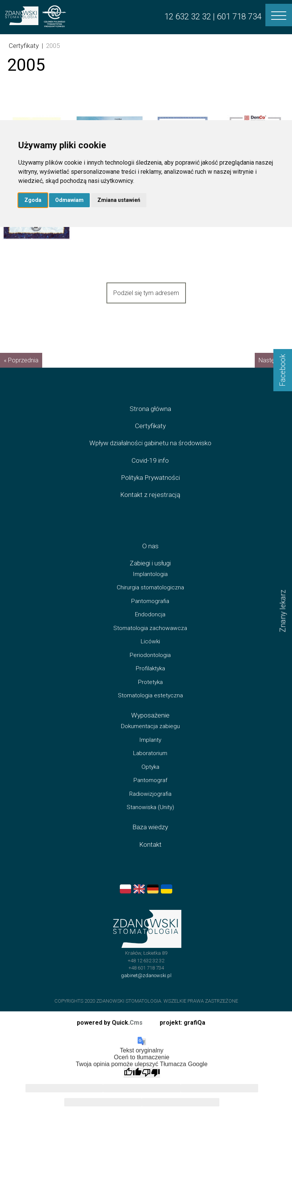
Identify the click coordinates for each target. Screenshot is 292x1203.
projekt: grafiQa (182, 1022)
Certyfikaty (24, 45)
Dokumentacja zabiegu (150, 735)
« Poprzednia (21, 369)
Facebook (282, 370)
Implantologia (150, 582)
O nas (150, 555)
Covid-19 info (150, 469)
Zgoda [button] (32, 200)
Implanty (150, 748)
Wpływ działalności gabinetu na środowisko (150, 452)
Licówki (150, 650)
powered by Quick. (110, 1022)
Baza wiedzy (150, 836)
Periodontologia (150, 663)
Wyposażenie (150, 724)
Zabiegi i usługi (150, 572)
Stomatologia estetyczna (150, 704)
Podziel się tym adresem (146, 293)
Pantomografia (150, 609)
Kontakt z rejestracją (150, 503)
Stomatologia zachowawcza (150, 636)
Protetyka (150, 690)
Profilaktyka (150, 677)
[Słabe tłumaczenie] (151, 1073)
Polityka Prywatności (150, 486)
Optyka (150, 775)
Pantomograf (150, 789)
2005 (53, 45)
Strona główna (150, 417)
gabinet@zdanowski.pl (146, 984)
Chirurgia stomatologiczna (150, 596)
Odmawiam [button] (69, 200)
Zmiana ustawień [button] (118, 200)
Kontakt (150, 853)
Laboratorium (150, 762)
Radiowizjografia (150, 802)
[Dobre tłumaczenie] (133, 1073)
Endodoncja (150, 623)
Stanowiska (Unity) (150, 816)
